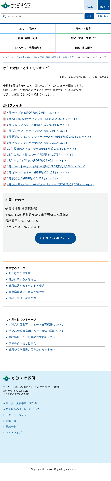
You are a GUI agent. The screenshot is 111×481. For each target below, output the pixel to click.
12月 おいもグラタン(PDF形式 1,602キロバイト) (37, 160)
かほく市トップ (10, 57)
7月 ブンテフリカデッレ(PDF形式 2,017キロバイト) (39, 130)
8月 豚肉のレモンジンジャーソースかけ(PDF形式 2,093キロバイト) (49, 136)
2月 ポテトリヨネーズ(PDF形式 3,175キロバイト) (38, 172)
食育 (72, 57)
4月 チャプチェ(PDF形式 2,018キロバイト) (34, 112)
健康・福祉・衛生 (28, 57)
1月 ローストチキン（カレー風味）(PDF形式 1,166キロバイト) (46, 166)
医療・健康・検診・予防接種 (53, 57)
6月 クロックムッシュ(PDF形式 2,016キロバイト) (38, 124)
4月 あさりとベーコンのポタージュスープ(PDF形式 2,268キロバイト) (50, 184)
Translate (90, 7)
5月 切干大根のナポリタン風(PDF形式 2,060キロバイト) (42, 118)
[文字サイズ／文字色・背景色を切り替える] (103, 16)
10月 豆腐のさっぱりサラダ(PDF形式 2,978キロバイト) (41, 148)
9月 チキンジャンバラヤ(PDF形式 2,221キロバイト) (39, 142)
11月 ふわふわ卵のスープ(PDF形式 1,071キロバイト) (40, 154)
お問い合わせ (104, 7)
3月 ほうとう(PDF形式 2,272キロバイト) (32, 178)
